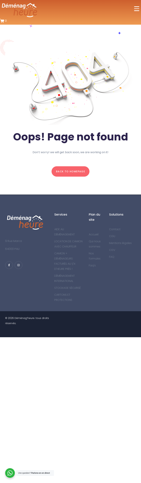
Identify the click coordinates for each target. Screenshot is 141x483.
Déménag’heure (24, 318)
